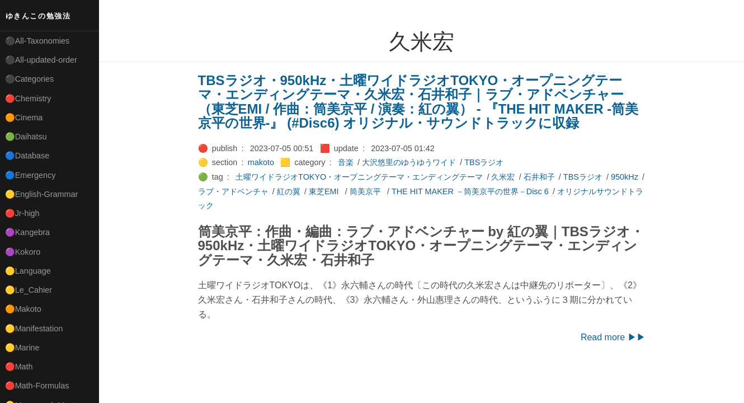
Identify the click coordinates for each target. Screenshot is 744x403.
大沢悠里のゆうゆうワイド (409, 162)
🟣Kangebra (27, 232)
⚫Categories (29, 78)
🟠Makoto (23, 308)
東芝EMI (325, 191)
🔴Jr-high (22, 213)
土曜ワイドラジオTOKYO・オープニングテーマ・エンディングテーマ (359, 176)
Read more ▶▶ (613, 337)
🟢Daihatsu (26, 136)
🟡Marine (22, 347)
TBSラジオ (483, 162)
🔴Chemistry (28, 98)
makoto (261, 162)
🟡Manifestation (34, 328)
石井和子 (539, 176)
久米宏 (503, 176)
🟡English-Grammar (41, 194)
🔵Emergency (30, 175)
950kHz (624, 176)
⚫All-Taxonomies (37, 40)
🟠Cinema (24, 117)
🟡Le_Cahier (28, 289)
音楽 (346, 162)
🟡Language (28, 270)
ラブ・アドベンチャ (233, 191)
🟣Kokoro (23, 251)
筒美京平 (366, 191)
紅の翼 (288, 191)
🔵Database (27, 155)
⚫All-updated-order (41, 59)
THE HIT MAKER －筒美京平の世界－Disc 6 (470, 191)
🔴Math (19, 366)
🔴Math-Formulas (37, 385)
